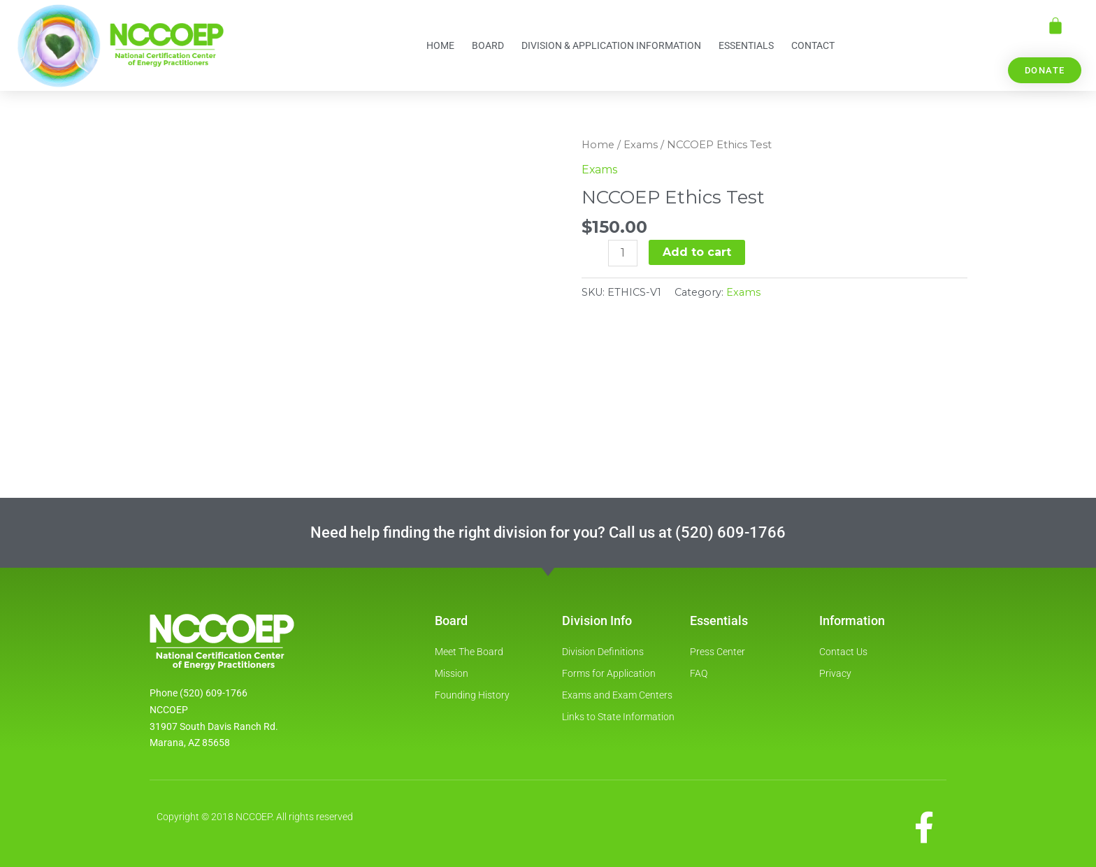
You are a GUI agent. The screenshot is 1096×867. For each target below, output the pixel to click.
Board (488, 45)
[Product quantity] (622, 253)
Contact (813, 45)
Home (440, 45)
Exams (642, 144)
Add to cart (697, 252)
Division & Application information (611, 45)
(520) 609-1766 (730, 531)
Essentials (746, 45)
